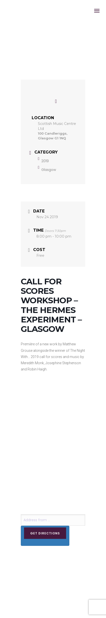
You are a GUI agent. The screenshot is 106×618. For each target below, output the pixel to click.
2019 (43, 160)
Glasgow (47, 169)
